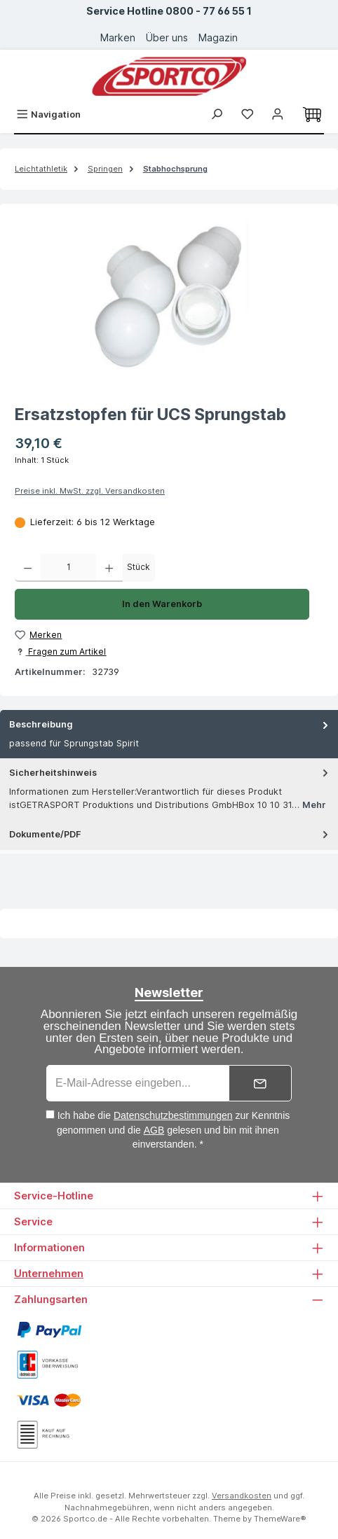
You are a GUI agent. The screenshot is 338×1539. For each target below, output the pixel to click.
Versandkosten (241, 1495)
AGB (154, 1130)
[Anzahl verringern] (28, 568)
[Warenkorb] (312, 114)
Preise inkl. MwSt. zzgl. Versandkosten (90, 491)
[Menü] (48, 114)
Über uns (167, 37)
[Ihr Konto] (277, 114)
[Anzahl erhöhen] (109, 568)
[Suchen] (216, 114)
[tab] (169, 734)
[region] (169, 296)
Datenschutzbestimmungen (173, 1115)
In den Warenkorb (162, 604)
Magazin (218, 37)
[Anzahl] (68, 568)
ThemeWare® (280, 1519)
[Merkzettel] (247, 114)
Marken (117, 37)
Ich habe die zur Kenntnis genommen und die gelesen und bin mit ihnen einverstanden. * (173, 1130)
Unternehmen (48, 1273)
